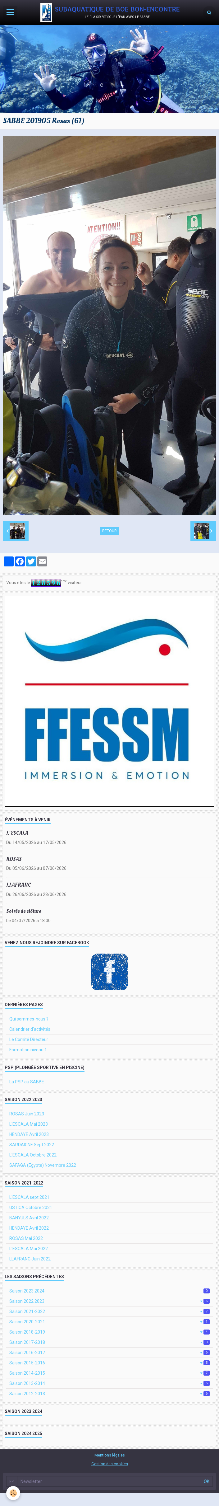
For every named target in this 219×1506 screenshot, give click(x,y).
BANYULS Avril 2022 (29, 1217)
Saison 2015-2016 (109, 1362)
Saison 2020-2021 (109, 1321)
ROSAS (14, 859)
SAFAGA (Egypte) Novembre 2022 (42, 1165)
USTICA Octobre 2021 (30, 1207)
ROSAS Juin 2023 (26, 1113)
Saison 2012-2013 (109, 1393)
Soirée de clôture (23, 911)
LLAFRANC (18, 885)
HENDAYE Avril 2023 (29, 1134)
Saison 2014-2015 (109, 1373)
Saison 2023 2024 (109, 1290)
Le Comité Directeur (28, 1039)
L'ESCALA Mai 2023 (28, 1124)
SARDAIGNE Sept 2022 (31, 1144)
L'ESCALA (17, 833)
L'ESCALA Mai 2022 (28, 1248)
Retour (109, 531)
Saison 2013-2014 (109, 1383)
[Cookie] (13, 1493)
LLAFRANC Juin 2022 (30, 1258)
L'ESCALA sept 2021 (29, 1197)
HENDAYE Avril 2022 (29, 1228)
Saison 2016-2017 (109, 1352)
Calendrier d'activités (29, 1029)
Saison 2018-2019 (109, 1332)
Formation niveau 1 (28, 1049)
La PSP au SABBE (26, 1081)
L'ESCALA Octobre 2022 (33, 1154)
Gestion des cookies (109, 1463)
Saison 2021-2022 (109, 1311)
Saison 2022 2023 (109, 1301)
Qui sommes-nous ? (28, 1018)
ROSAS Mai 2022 (26, 1238)
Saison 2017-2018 (109, 1342)
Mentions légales (109, 1455)
